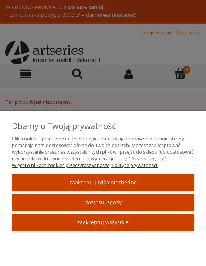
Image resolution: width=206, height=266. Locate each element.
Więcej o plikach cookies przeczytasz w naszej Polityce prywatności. (85, 165)
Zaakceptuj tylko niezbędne (103, 182)
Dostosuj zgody (103, 202)
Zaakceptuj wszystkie (103, 222)
